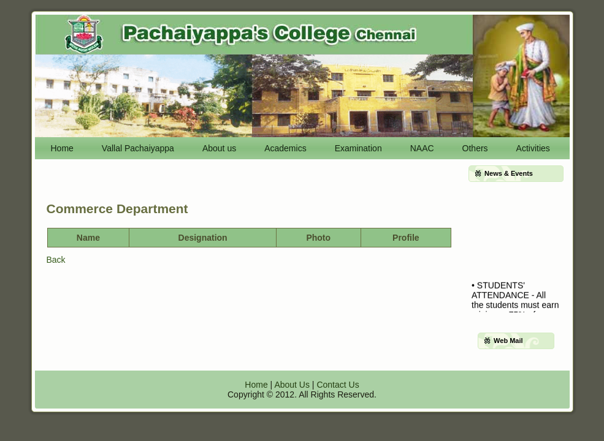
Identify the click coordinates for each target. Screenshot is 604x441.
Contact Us (337, 385)
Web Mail (508, 340)
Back (56, 260)
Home (256, 385)
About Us (292, 385)
